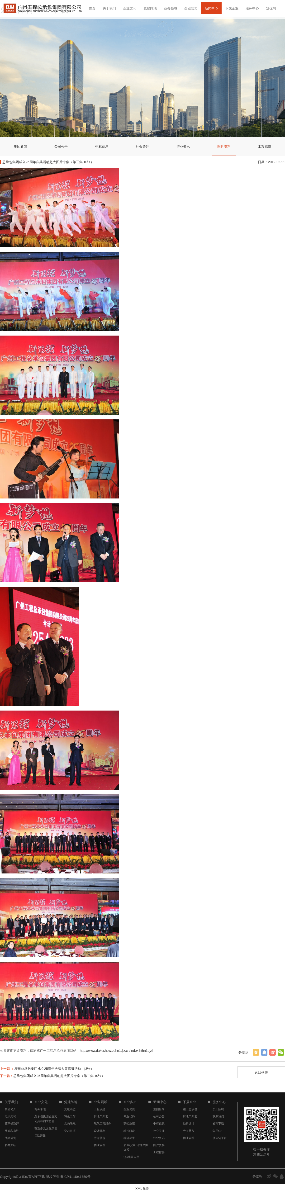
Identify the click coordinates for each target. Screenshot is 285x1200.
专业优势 (129, 1116)
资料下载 (218, 1123)
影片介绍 (10, 1145)
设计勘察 (99, 1131)
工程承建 (99, 1109)
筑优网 (271, 8)
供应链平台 (220, 1138)
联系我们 (218, 1116)
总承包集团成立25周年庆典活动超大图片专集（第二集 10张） (52, 1076)
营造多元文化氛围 (45, 1128)
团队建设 (40, 1135)
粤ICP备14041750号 (75, 1177)
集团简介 (10, 1109)
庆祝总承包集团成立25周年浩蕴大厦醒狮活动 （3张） (47, 1069)
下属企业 (231, 8)
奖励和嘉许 (12, 1131)
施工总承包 (190, 1109)
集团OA (217, 1131)
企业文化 (129, 8)
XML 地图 (142, 1189)
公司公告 (159, 1116)
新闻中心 (211, 8)
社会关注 (159, 1131)
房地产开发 (101, 1116)
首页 (92, 8)
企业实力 (191, 8)
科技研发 (129, 1131)
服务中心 (252, 8)
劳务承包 (40, 1109)
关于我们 (109, 8)
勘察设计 (188, 1123)
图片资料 (159, 1145)
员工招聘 (218, 1109)
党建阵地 (150, 8)
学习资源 (70, 1131)
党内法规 (70, 1123)
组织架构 (10, 1116)
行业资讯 (159, 1138)
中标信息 (159, 1123)
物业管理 (99, 1145)
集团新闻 (159, 1109)
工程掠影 (159, 1152)
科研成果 (129, 1138)
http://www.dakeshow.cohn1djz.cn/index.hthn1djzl (116, 1051)
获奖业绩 (129, 1123)
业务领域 (170, 8)
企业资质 (129, 1109)
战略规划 (10, 1138)
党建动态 (70, 1109)
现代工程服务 (102, 1123)
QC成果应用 (131, 1157)
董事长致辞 (12, 1123)
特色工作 (70, 1116)
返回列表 (261, 1072)
